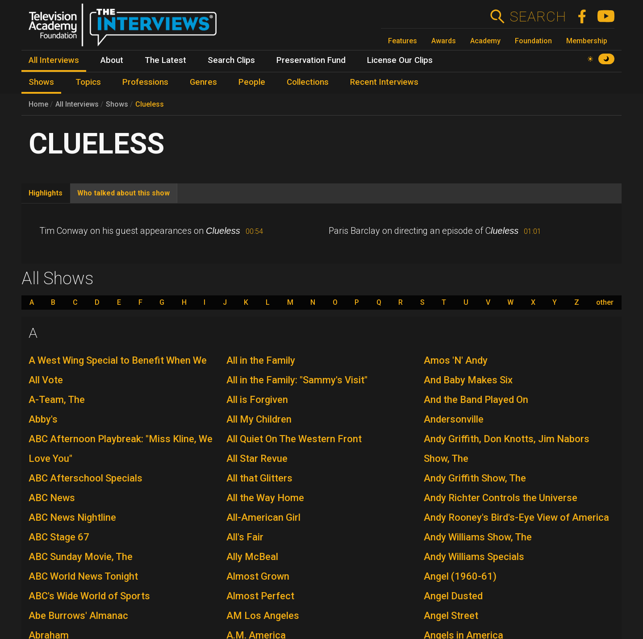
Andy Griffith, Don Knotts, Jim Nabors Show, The (506, 448)
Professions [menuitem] (145, 82)
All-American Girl (263, 517)
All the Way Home (265, 497)
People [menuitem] (251, 82)
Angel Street (451, 615)
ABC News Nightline (72, 517)
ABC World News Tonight (83, 576)
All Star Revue (257, 458)
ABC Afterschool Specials (85, 478)
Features (402, 41)
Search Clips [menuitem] (231, 60)
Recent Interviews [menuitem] (384, 82)
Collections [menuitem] (308, 82)
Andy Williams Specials (474, 556)
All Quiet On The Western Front (294, 438)
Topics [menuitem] (88, 82)
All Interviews (77, 104)
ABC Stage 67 (59, 537)
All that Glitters (259, 478)
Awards (443, 41)
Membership (586, 41)
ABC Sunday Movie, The (81, 556)
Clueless (149, 104)
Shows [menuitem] (41, 82)
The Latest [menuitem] (165, 60)
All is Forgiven (257, 399)
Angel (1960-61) (460, 576)
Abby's (43, 419)
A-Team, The (57, 399)
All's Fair (244, 537)
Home (38, 104)
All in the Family (260, 360)
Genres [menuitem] (203, 82)
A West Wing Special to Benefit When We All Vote (118, 370)
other (605, 302)
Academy (485, 41)
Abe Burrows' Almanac (78, 615)
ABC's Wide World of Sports (89, 596)
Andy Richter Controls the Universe (500, 497)
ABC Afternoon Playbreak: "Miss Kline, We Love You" (121, 448)
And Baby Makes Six (468, 380)
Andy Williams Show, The (478, 537)
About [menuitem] (111, 60)
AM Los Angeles (262, 615)
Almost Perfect (260, 596)
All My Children (259, 419)
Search (537, 16)
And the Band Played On (476, 399)
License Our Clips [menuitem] (400, 60)
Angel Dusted (453, 596)
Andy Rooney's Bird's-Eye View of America (516, 517)
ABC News (52, 497)
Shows (117, 104)
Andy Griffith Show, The (475, 478)
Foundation (533, 41)
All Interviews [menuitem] (54, 60)
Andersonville (454, 419)
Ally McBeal (252, 556)
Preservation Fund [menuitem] (311, 60)
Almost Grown (257, 576)
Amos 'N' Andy (456, 360)
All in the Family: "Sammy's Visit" (296, 380)
